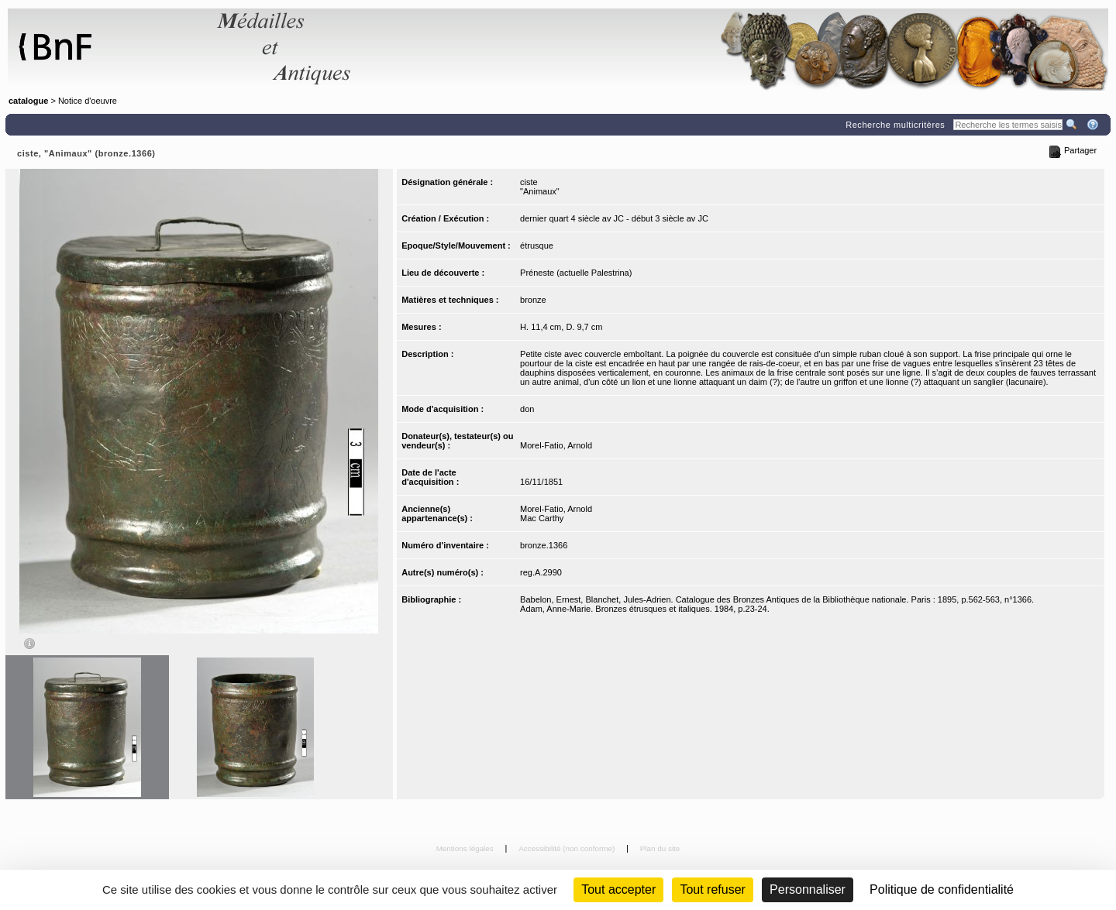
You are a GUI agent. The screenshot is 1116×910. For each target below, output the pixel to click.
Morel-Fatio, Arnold (556, 445)
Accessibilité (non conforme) (567, 848)
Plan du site (660, 848)
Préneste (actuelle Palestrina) (576, 272)
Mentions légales (466, 848)
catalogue (28, 100)
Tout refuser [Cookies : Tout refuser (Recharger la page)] (712, 889)
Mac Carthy (541, 518)
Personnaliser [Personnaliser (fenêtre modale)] (808, 889)
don (527, 409)
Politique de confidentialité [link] (942, 889)
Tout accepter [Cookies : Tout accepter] (618, 889)
